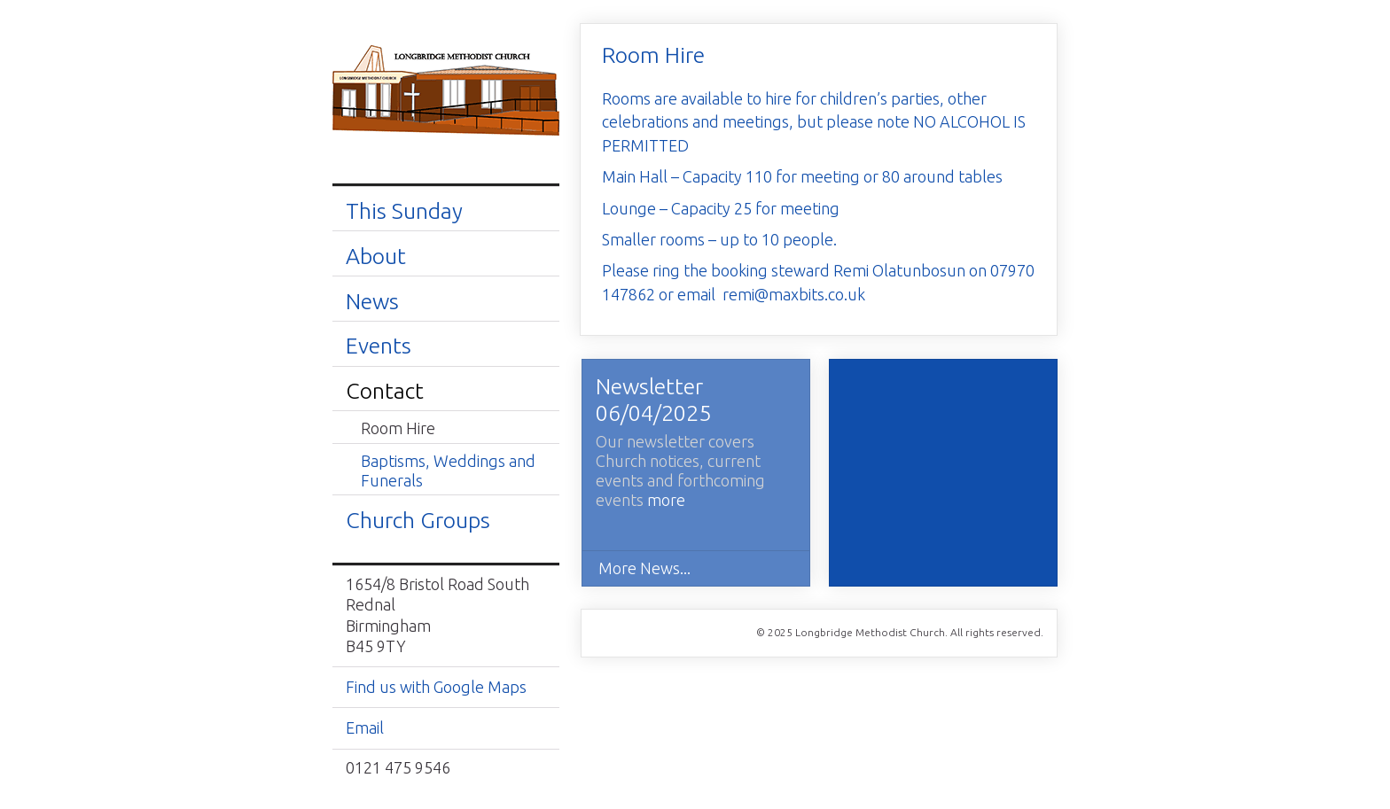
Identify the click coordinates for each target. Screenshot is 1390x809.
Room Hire (398, 428)
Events (378, 345)
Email (365, 727)
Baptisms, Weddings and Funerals (448, 470)
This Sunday (404, 210)
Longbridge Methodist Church (445, 91)
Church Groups (418, 520)
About (376, 256)
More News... (644, 568)
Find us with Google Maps (436, 687)
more (666, 500)
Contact (385, 390)
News (372, 301)
